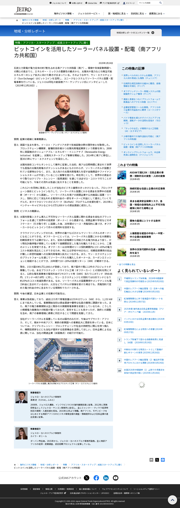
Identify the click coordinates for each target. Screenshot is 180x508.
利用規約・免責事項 (66, 489)
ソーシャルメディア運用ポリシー (146, 489)
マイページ (130, 3)
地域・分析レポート (52, 19)
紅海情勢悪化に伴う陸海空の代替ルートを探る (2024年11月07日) (143, 300)
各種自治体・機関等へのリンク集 (126, 493)
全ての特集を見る (127, 264)
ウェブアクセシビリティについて (115, 489)
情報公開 (48, 489)
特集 (67, 19)
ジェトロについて (59, 3)
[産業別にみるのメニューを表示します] (156, 13)
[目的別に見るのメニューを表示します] (138, 13)
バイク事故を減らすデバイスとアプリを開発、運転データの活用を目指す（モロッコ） (142, 120)
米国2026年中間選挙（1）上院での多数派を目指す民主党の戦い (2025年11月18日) (144, 371)
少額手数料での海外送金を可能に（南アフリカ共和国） (142, 137)
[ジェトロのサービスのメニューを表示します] (88, 13)
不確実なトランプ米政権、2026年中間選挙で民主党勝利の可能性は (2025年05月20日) (144, 280)
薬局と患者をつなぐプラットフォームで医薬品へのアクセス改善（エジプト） (142, 100)
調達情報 (36, 489)
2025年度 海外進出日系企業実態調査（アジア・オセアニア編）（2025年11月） (144, 310)
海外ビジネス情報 (30, 19)
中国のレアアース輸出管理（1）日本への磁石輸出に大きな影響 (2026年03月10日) (144, 290)
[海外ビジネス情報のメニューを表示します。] (63, 13)
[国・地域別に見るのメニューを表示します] (117, 13)
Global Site (92, 3)
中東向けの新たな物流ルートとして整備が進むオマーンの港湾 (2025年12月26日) (143, 351)
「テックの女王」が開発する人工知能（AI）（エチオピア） (141, 129)
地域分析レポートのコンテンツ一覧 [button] (136, 32)
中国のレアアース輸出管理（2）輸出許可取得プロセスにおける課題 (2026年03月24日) (144, 361)
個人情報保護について (88, 489)
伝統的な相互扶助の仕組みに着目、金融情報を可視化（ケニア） (142, 84)
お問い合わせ (77, 3)
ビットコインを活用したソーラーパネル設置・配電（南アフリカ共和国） (142, 145)
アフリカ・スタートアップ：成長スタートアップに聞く (99, 19)
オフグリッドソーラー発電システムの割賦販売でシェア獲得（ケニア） (142, 92)
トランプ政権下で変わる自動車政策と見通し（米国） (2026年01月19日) (143, 341)
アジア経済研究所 (111, 3)
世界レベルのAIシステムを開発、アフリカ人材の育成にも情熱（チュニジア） (142, 76)
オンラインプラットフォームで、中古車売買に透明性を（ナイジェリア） (142, 153)
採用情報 (24, 489)
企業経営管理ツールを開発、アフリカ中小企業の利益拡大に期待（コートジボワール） (142, 110)
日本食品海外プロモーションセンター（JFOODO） (90, 493)
